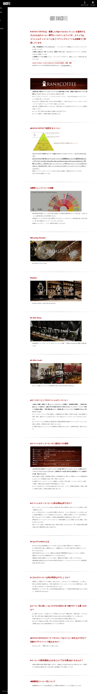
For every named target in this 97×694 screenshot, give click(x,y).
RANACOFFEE (6, 4)
